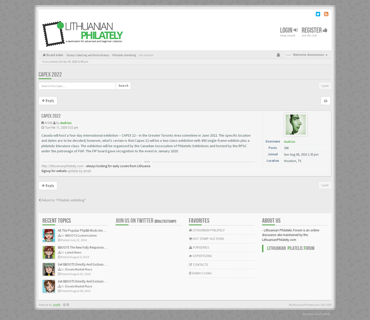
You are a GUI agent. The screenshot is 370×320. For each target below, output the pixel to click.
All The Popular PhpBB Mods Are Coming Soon (90, 230)
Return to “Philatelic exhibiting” (62, 200)
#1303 (48, 123)
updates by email (79, 171)
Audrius (66, 123)
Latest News (73, 252)
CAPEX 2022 (50, 74)
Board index (54, 55)
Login (289, 30)
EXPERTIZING (200, 256)
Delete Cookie (200, 273)
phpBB (56, 305)
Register (315, 30)
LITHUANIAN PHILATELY (207, 230)
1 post (325, 86)
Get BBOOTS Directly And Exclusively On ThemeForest (94, 264)
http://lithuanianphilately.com (62, 166)
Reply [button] (48, 101)
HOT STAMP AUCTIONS (206, 239)
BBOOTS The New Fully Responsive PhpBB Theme (92, 247)
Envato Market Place (78, 269)
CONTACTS (198, 264)
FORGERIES (199, 247)
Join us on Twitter (146, 220)
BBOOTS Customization (81, 235)
